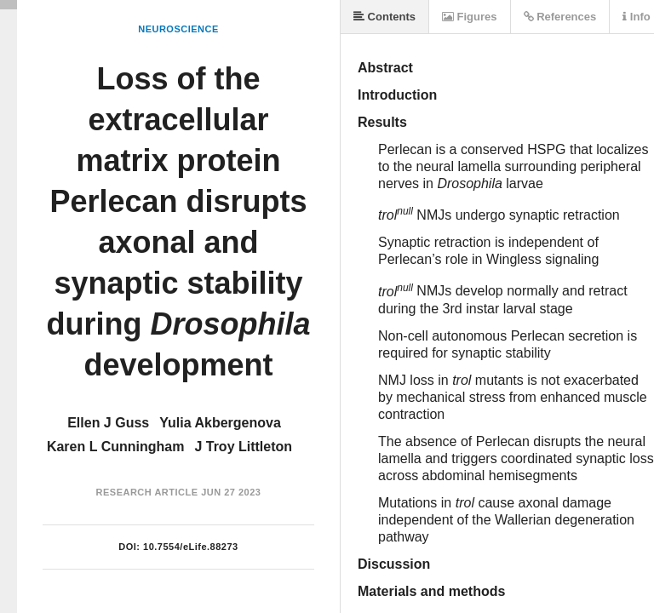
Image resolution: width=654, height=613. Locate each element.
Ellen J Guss (108, 422)
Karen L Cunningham (116, 446)
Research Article (147, 492)
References (560, 16)
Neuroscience (178, 29)
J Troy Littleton (243, 446)
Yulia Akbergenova (220, 422)
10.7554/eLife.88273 (190, 546)
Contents (384, 16)
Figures (469, 16)
